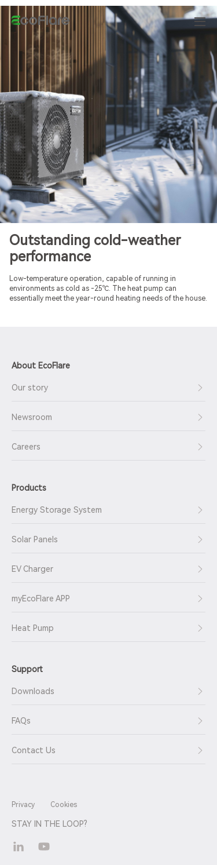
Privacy (23, 804)
